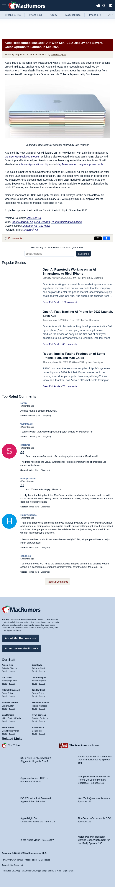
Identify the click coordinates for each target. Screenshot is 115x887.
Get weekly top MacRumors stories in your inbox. (57, 247)
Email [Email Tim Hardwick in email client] (34, 696)
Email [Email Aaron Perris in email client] (34, 733)
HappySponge (28, 515)
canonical (26, 555)
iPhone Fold (35, 15)
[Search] (105, 6)
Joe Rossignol (58, 54)
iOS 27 (53, 15)
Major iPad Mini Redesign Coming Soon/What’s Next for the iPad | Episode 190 (94, 839)
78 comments (69, 386)
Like (38, 416)
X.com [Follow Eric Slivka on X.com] (42, 671)
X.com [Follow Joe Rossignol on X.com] (42, 683)
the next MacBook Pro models (22, 156)
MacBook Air (34, 218)
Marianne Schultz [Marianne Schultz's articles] (40, 702)
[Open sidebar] (111, 6)
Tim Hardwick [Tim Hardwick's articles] (38, 689)
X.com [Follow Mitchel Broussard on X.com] (12, 696)
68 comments (69, 344)
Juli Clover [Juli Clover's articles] (7, 677)
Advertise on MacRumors (21, 648)
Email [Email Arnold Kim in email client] (4, 671)
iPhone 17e (95, 15)
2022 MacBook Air (22, 221)
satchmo (25, 444)
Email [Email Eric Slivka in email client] (34, 671)
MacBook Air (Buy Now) (36, 225)
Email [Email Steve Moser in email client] (4, 733)
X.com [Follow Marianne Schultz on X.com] (42, 708)
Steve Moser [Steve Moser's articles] (8, 727)
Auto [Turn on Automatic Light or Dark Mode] (59, 871)
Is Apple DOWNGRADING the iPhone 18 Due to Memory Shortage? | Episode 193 (94, 779)
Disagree (46, 416)
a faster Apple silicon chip (33, 164)
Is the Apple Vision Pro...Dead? (37, 839)
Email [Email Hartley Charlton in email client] (4, 708)
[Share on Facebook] (106, 238)
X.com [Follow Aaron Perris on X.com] (42, 733)
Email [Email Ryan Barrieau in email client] (34, 721)
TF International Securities (66, 221)
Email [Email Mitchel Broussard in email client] (4, 696)
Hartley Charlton (94, 277)
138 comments (14, 238)
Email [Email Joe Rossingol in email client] (34, 683)
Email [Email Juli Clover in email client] (4, 683)
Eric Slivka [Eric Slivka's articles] (37, 664)
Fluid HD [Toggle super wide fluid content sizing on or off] (50, 871)
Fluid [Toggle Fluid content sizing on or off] (42, 871)
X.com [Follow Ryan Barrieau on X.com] (42, 721)
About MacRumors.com (20, 637)
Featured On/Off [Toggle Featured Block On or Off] (10, 871)
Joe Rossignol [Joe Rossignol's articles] (39, 677)
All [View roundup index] (110, 15)
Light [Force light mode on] (65, 871)
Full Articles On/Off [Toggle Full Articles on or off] (29, 871)
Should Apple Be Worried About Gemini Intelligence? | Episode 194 (95, 759)
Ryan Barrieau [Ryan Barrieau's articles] (39, 714)
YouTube (14, 745)
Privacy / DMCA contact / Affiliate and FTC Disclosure (26, 860)
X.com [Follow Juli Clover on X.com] (12, 683)
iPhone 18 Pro (13, 15)
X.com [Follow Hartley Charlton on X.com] (12, 708)
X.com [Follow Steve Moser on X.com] (12, 733)
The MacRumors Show (84, 745)
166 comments (70, 302)
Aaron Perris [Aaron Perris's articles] (38, 727)
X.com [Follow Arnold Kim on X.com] (12, 671)
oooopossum (28, 478)
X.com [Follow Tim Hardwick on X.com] (42, 696)
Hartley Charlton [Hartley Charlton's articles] (10, 702)
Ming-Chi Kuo (42, 221)
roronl (23, 403)
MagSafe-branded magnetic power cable (79, 164)
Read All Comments (57, 581)
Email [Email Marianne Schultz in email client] (34, 708)
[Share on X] (98, 238)
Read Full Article (51, 302)
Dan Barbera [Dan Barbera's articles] (8, 714)
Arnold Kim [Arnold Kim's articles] (7, 664)
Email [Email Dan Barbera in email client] (4, 721)
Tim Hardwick (91, 320)
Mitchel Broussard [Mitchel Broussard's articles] (11, 689)
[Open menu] (4, 5)
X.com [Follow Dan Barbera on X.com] (12, 721)
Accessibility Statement (12, 865)
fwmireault (26, 423)
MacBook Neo (73, 15)
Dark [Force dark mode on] (71, 871)
